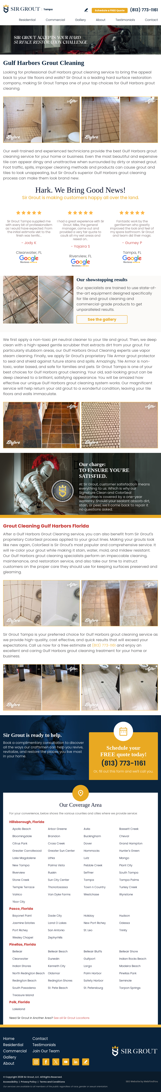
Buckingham (92, 836)
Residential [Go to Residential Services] (27, 20)
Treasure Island (23, 995)
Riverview (18, 872)
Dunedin (53, 959)
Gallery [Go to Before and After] (80, 20)
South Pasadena (24, 988)
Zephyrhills (55, 937)
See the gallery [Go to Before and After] (102, 319)
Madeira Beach (130, 966)
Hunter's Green (129, 851)
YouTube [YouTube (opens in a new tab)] (65, 1061)
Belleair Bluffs (93, 951)
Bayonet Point (22, 916)
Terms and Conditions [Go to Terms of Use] (52, 1081)
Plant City (125, 865)
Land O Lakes (57, 923)
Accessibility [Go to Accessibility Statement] (10, 1081)
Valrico (17, 894)
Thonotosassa (58, 887)
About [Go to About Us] (100, 20)
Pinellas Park (127, 973)
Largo (88, 966)
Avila (87, 829)
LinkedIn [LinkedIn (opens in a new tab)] (75, 1061)
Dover (88, 843)
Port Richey (20, 930)
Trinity (123, 930)
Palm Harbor (93, 973)
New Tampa (20, 865)
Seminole (125, 980)
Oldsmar (54, 973)
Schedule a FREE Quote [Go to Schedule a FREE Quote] (110, 10)
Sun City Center (58, 880)
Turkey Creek (128, 887)
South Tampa (128, 872)
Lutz (86, 858)
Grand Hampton (130, 843)
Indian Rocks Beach (132, 959)
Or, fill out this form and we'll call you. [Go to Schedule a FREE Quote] (123, 771)
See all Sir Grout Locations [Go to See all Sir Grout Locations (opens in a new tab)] (71, 1018)
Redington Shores (60, 980)
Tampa (89, 880)
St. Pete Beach (58, 988)
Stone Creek (20, 880)
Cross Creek (56, 843)
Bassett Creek (128, 829)
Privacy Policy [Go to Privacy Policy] (28, 1081)
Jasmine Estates (23, 923)
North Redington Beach (28, 973)
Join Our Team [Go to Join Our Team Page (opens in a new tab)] (46, 1051)
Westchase (91, 894)
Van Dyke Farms (59, 894)
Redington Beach (24, 980)
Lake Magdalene (24, 858)
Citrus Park (19, 843)
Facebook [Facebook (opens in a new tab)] (45, 1061)
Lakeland (18, 1009)
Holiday (89, 916)
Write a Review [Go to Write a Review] (86, 10)
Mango (124, 858)
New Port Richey (95, 923)
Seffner (89, 872)
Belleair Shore (128, 951)
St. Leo (88, 930)
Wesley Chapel (22, 937)
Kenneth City (56, 966)
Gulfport (89, 959)
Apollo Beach (21, 829)
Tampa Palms (129, 880)
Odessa (124, 923)
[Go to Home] (31, 8)
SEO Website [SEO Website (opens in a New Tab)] (133, 1081)
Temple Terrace (23, 887)
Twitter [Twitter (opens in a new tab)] (55, 1061)
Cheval (124, 836)
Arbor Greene (57, 829)
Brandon (54, 836)
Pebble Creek (93, 865)
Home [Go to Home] (8, 1038)
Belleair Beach (58, 951)
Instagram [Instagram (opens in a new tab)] (35, 1061)
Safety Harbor (93, 980)
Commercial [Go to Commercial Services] (55, 20)
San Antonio (56, 930)
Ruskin (52, 872)
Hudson (124, 916)
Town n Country (95, 887)
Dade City (55, 916)
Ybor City (18, 902)
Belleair (17, 951)
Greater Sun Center (61, 851)
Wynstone (126, 894)
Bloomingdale (22, 836)
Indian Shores (21, 966)
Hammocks (92, 851)
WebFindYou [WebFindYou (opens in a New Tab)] (151, 1081)
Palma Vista (56, 865)
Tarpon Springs (130, 988)
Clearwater (20, 959)
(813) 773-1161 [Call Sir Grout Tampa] (144, 10)
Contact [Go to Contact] (151, 20)
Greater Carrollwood (27, 851)
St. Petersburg (93, 988)
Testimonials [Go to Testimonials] (125, 20)
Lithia (51, 858)
